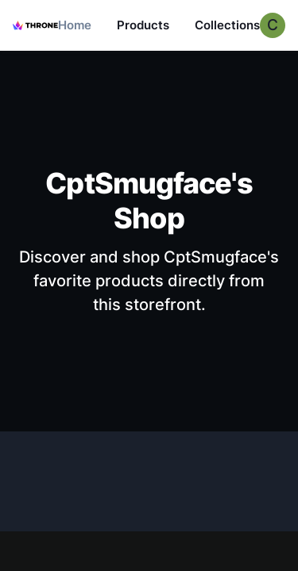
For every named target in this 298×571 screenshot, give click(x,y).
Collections (227, 25)
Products (143, 25)
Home (74, 25)
